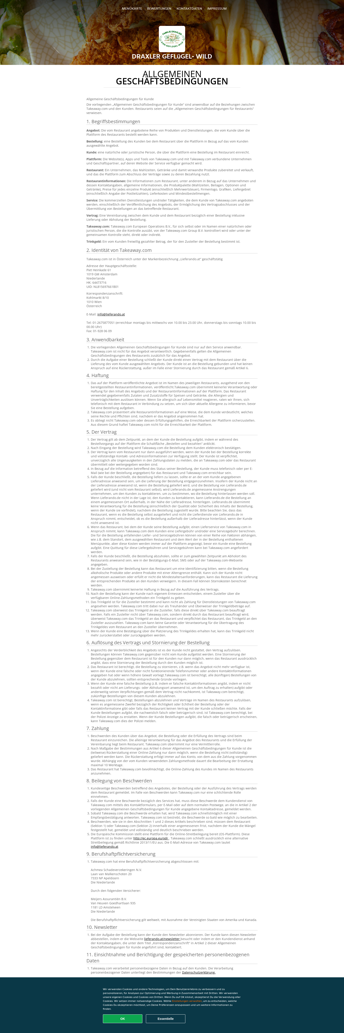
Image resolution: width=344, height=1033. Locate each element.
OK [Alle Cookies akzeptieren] (122, 1019)
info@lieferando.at (111, 314)
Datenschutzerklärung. (199, 972)
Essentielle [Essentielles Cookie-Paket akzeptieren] (166, 1019)
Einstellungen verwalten (187, 1001)
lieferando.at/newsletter (162, 939)
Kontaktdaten (189, 8)
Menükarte (132, 8)
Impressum (217, 8)
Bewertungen (159, 8)
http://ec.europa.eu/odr (151, 838)
